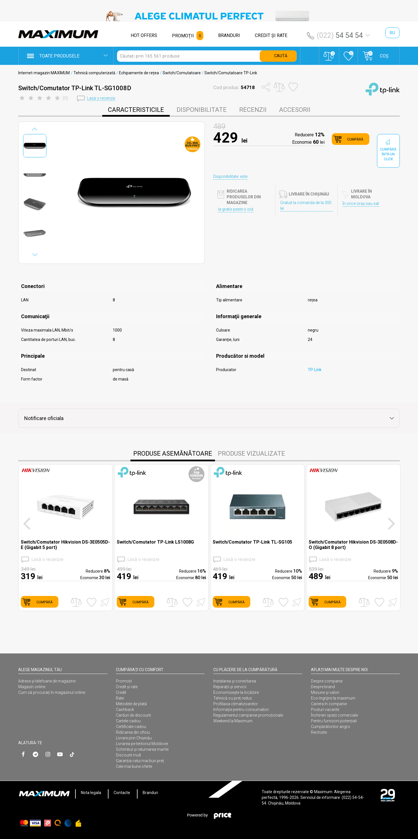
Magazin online (31, 686)
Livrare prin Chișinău (134, 738)
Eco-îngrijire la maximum (333, 698)
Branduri (150, 792)
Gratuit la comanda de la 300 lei (305, 205)
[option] (209, 16)
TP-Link (314, 369)
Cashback (125, 709)
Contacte (122, 792)
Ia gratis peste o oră (235, 209)
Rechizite (319, 732)
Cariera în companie (329, 704)
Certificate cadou (131, 726)
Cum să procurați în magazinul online (51, 692)
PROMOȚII (183, 35)
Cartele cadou (128, 721)
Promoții (124, 681)
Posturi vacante (325, 709)
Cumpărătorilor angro (330, 726)
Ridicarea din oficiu (133, 732)
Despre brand (323, 686)
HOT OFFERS (144, 35)
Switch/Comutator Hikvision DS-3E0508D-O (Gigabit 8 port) (353, 544)
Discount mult (128, 755)
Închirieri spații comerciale (334, 715)
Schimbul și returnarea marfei (142, 749)
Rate (120, 698)
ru (392, 32)
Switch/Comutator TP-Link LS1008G (155, 542)
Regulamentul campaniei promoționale (248, 715)
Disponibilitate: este (230, 176)
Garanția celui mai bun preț (140, 760)
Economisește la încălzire (236, 692)
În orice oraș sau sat (361, 203)
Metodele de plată (131, 704)
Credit (121, 692)
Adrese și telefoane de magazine (46, 681)
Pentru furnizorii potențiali (334, 721)
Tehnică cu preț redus (232, 698)
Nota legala (91, 792)
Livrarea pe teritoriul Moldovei (142, 743)
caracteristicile (136, 109)
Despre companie (327, 681)
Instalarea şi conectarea (234, 681)
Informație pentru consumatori (241, 709)
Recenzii (253, 109)
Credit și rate (127, 686)
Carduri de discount (133, 715)
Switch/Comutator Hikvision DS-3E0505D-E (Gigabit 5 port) (65, 544)
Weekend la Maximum (233, 721)
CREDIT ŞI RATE (271, 35)
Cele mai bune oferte (134, 766)
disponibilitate (202, 109)
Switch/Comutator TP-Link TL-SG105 (252, 542)
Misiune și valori (325, 692)
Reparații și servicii (229, 686)
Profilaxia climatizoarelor (235, 704)
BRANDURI (229, 35)
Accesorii (294, 109)
